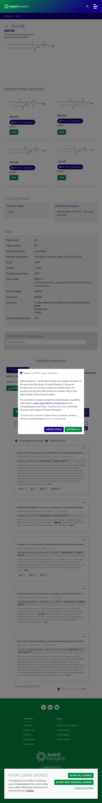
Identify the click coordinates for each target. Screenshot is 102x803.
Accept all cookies (81, 775)
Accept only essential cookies (74, 782)
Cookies (30, 790)
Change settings (84, 788)
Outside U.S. (73, 429)
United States (54, 429)
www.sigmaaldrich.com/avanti (49, 403)
